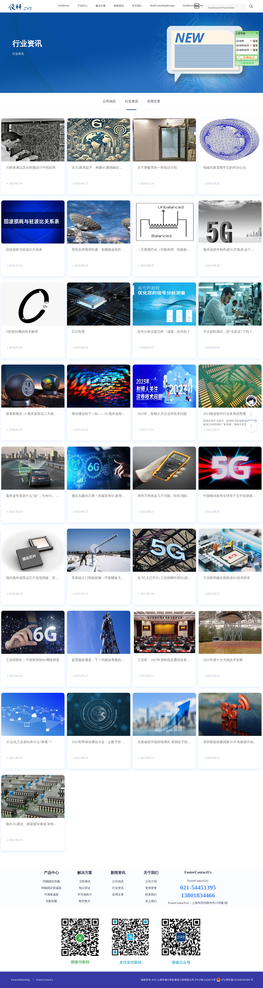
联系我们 (151, 894)
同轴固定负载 (51, 881)
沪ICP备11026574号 (205, 979)
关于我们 (137, 5)
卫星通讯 (84, 881)
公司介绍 (151, 881)
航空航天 (84, 901)
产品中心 (83, 5)
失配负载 (51, 901)
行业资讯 (131, 101)
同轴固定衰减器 (51, 888)
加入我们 (151, 901)
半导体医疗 (84, 894)
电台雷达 (84, 888)
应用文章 (153, 101)
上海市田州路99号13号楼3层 (210, 903)
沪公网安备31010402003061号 (236, 979)
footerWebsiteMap (20, 979)
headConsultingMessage (162, 5)
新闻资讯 (119, 5)
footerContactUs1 (198, 880)
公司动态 (109, 101)
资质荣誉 (151, 888)
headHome (63, 5)
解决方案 (101, 5)
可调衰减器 (51, 894)
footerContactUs (197, 872)
